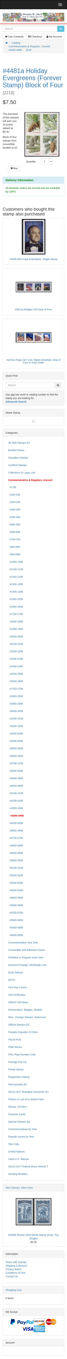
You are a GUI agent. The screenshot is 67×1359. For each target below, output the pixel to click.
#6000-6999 (15, 935)
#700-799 (14, 539)
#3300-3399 (15, 733)
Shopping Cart (14, 1290)
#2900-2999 (15, 703)
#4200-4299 (15, 800)
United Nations (16, 1151)
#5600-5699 (15, 905)
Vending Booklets (18, 1174)
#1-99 (12, 487)
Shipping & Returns (16, 1265)
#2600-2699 (15, 681)
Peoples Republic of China (23, 1032)
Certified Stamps (17, 465)
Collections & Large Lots (21, 472)
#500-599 (14, 524)
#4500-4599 (15, 823)
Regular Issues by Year (21, 1136)
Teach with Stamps (16, 1262)
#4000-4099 (15, 785)
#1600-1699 (15, 606)
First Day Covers (17, 987)
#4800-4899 (15, 845)
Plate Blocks (15, 1047)
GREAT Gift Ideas (18, 1002)
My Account (54, 36)
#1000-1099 (15, 561)
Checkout (35, 36)
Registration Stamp (18, 1077)
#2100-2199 (15, 644)
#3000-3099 (15, 711)
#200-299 (14, 502)
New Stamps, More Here (19, 1187)
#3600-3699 (15, 756)
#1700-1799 (15, 614)
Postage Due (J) (17, 1062)
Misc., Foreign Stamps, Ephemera (27, 1017)
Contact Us (12, 1276)
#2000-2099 (15, 636)
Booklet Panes (16, 450)
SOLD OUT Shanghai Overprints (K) (28, 1091)
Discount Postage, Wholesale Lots (27, 965)
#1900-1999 (15, 629)
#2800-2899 (15, 696)
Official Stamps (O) (18, 1024)
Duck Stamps (15, 972)
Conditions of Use (15, 1272)
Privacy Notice (13, 1269)
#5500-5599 (15, 897)
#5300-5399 (15, 882)
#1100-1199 (15, 569)
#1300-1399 (15, 584)
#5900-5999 (15, 927)
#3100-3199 (15, 718)
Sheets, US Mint (17, 1106)
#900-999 (14, 554)
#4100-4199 (15, 793)
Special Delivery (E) (19, 1121)
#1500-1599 (15, 599)
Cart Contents (14, 36)
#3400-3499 (15, 741)
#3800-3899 (15, 770)
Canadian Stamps (18, 457)
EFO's (11, 979)
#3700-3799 (15, 763)
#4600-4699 (15, 830)
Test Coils (13, 1144)
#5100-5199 (15, 867)
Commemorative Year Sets (23, 942)
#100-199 (14, 494)
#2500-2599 (15, 673)
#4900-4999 (15, 853)
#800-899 (14, 546)
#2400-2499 (15, 666)
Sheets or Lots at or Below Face (26, 1099)
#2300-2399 (15, 658)
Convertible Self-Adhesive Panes (26, 950)
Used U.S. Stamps (18, 1159)
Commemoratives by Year (22, 1129)
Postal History (16, 1069)
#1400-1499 (15, 591)
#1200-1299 (15, 576)
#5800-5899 (15, 920)
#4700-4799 (15, 838)
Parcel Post (14, 1039)
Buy (14, 168)
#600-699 (14, 532)
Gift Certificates (16, 994)
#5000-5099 (15, 860)
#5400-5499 (15, 890)
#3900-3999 (15, 778)
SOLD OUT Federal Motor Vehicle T (28, 1166)
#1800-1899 (15, 621)
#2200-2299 (15, 651)
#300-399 (14, 509)
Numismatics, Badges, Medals (25, 1009)
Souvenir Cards (17, 1114)
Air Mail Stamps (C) (19, 442)
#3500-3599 (15, 748)
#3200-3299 (15, 726)
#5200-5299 (15, 875)
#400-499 (14, 517)
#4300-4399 (15, 808)
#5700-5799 (15, 912)
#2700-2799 (15, 688)
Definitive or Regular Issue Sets (25, 957)
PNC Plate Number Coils (22, 1054)
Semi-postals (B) (17, 1084)
